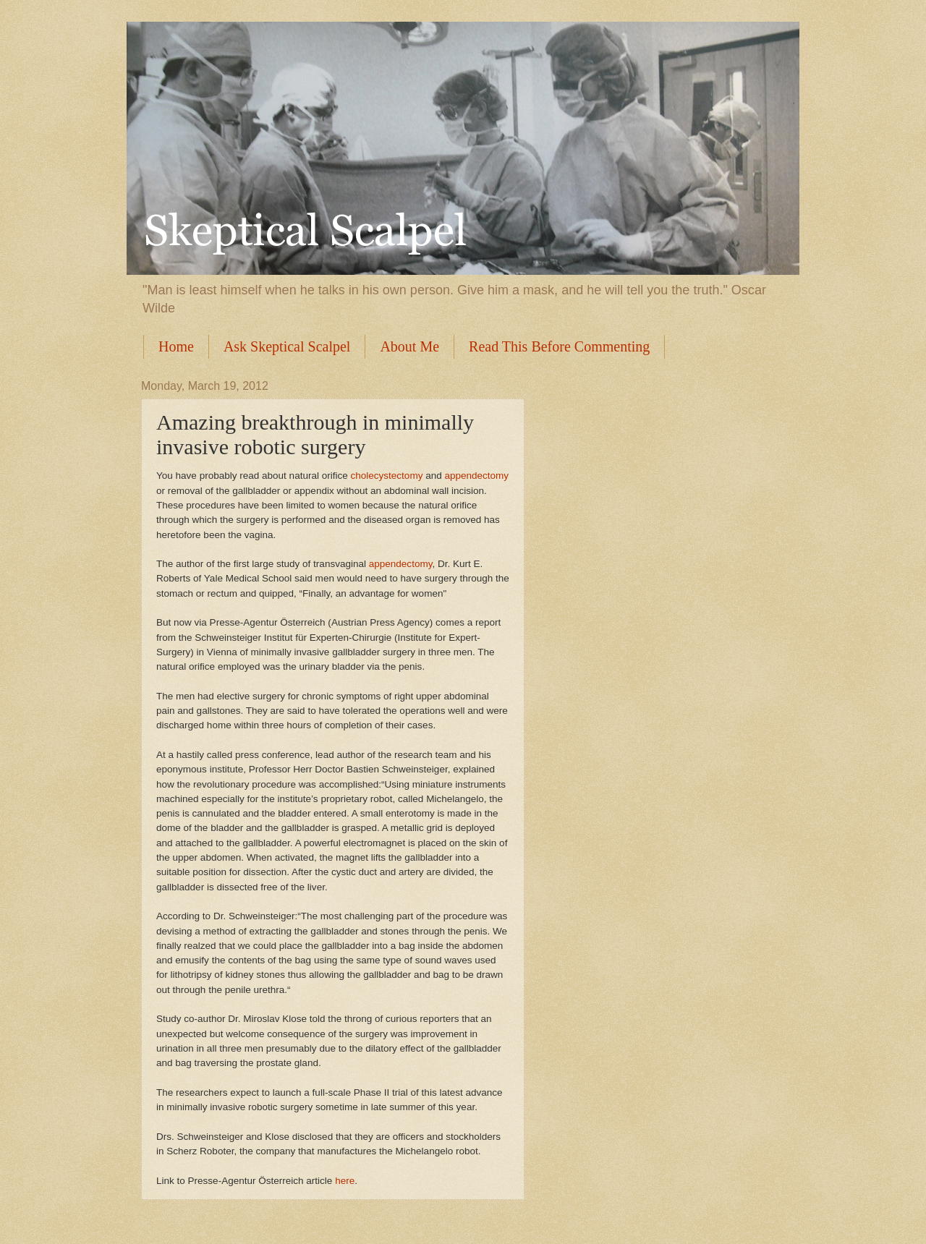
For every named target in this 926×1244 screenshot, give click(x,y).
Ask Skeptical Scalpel (287, 346)
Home (176, 346)
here (344, 1180)
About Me (409, 346)
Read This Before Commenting (559, 346)
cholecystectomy (387, 475)
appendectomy (476, 475)
